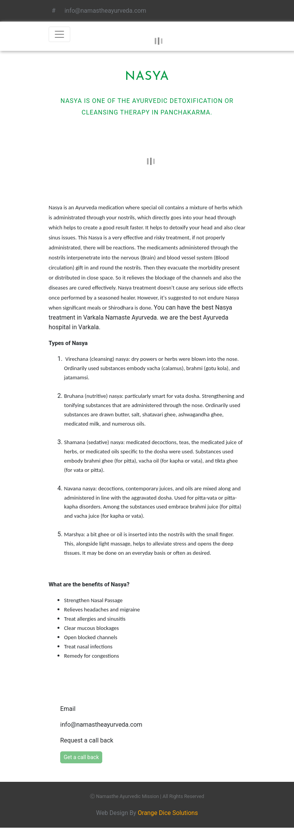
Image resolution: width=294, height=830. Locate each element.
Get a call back (81, 757)
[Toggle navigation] (59, 34)
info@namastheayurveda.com (103, 10)
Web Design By (147, 813)
